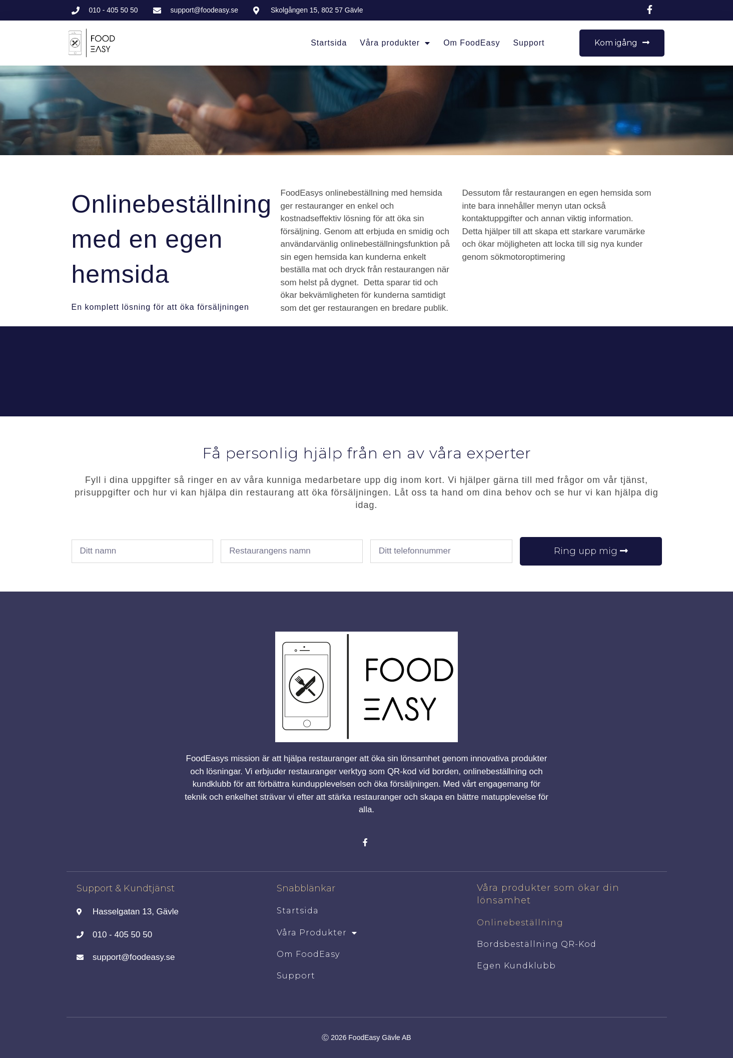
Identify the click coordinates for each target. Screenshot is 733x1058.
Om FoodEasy (471, 43)
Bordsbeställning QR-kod (536, 944)
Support (528, 43)
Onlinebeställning (520, 922)
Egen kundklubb (516, 965)
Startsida (329, 43)
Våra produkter (395, 43)
